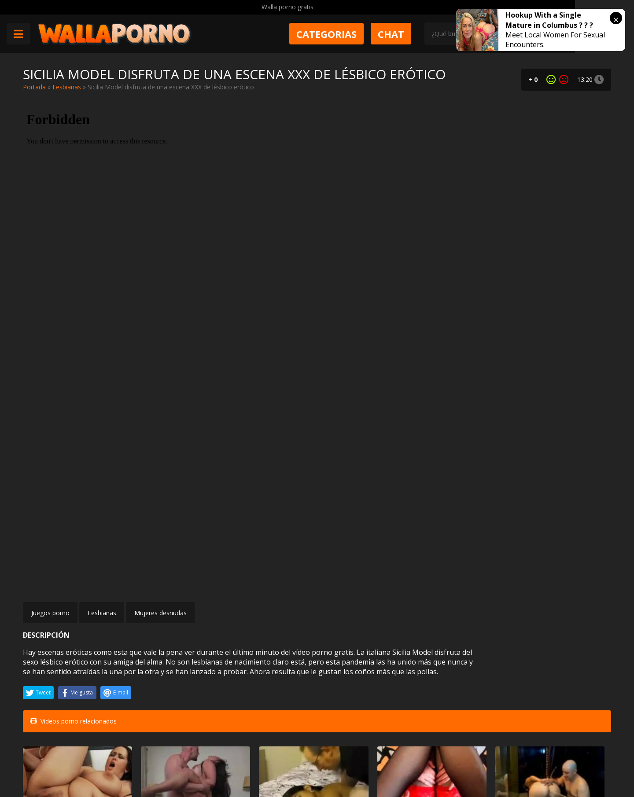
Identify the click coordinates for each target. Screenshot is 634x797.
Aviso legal (151, 764)
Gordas (79, 572)
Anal (581, 669)
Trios (580, 572)
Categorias (358, 33)
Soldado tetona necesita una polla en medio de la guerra (366, 685)
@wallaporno (578, 763)
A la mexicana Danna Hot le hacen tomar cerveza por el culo (464, 587)
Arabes (279, 572)
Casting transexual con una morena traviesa (263, 685)
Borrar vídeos (197, 764)
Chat (423, 33)
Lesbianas (66, 87)
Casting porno (71, 669)
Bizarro (478, 572)
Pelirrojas (376, 572)
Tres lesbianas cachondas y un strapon (563, 587)
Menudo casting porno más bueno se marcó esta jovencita (65, 685)
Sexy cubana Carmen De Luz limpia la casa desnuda (167, 587)
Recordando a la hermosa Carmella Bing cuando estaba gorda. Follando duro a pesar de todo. (68, 587)
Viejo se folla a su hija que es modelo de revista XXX (465, 685)
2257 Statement (318, 764)
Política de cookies (256, 764)
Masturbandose (268, 669)
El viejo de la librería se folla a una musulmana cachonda (265, 587)
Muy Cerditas (154, 733)
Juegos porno (50, 366)
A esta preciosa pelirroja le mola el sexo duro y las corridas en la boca (363, 587)
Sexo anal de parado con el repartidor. (562, 685)
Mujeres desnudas (160, 366)
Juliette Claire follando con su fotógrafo (167, 685)
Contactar (150, 749)
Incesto (478, 669)
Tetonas (378, 669)
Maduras (178, 572)
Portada (34, 87)
